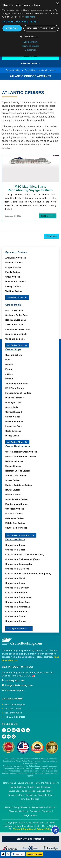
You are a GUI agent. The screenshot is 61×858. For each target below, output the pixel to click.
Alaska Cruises (12, 480)
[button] (30, 21)
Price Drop (19, 854)
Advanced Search (30, 63)
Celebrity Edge (12, 417)
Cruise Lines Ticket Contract (39, 795)
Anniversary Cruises (15, 258)
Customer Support (13, 690)
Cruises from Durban (15, 621)
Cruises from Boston (15, 583)
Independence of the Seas (18, 393)
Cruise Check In (25, 783)
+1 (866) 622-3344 (13, 680)
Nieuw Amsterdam (14, 421)
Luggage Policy (44, 791)
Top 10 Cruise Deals (14, 717)
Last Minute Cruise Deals (18, 329)
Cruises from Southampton (19, 564)
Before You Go (9, 783)
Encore (9, 369)
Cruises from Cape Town (17, 602)
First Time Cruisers (30, 799)
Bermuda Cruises (14, 513)
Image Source (30, 815)
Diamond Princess (14, 398)
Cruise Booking (13, 70)
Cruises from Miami (15, 578)
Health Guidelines (18, 787)
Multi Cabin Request (14, 704)
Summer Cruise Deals (16, 334)
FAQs (11, 811)
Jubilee (9, 374)
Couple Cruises (13, 267)
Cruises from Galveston (17, 588)
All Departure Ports (19, 628)
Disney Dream (12, 436)
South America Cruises (16, 499)
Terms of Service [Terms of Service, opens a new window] (30, 45)
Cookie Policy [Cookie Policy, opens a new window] (30, 41)
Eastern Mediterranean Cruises (20, 456)
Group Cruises (12, 277)
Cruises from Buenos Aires (19, 597)
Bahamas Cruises (14, 461)
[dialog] (30, 28)
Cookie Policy (21, 811)
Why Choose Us (22, 807)
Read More (46, 216)
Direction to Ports (16, 795)
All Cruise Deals (17, 345)
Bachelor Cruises (14, 262)
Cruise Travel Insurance (39, 787)
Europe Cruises (13, 466)
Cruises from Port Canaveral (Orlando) (24, 554)
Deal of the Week (13, 713)
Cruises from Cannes (16, 616)
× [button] (57, 3)
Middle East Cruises (15, 523)
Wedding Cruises (13, 291)
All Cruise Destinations (20, 535)
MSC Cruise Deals (14, 310)
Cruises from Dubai (15, 550)
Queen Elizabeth (13, 355)
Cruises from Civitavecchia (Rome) (22, 559)
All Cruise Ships (17, 442)
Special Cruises (17, 297)
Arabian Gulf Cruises (15, 475)
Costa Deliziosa (13, 431)
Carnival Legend (13, 412)
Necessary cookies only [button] (41, 28)
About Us (9, 807)
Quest (8, 360)
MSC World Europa (14, 388)
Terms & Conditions (24, 829)
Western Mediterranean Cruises (21, 452)
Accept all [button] (12, 28)
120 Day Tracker (12, 708)
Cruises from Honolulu (16, 592)
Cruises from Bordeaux (17, 611)
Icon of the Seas (13, 426)
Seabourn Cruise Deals (16, 315)
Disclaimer (51, 236)
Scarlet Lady (11, 407)
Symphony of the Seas (16, 383)
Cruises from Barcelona (17, 569)
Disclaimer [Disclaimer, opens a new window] (30, 49)
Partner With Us (39, 807)
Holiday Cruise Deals (15, 320)
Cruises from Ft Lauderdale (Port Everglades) (28, 573)
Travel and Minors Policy (46, 783)
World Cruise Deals (15, 339)
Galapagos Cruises (14, 518)
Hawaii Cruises (12, 490)
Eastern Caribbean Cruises (18, 485)
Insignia (9, 379)
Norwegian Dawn (13, 402)
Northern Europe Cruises (17, 471)
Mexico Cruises (13, 494)
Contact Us (35, 811)
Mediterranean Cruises (16, 504)
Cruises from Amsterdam (17, 607)
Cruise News (31, 70)
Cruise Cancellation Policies (22, 791)
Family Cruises (12, 272)
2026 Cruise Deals (14, 325)
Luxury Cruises (13, 286)
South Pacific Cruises (16, 528)
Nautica (9, 364)
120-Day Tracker (34, 854)
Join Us (51, 807)
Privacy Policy (44, 829)
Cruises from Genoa (15, 545)
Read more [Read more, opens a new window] (30, 16)
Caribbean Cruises (14, 509)
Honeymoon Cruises (15, 281)
